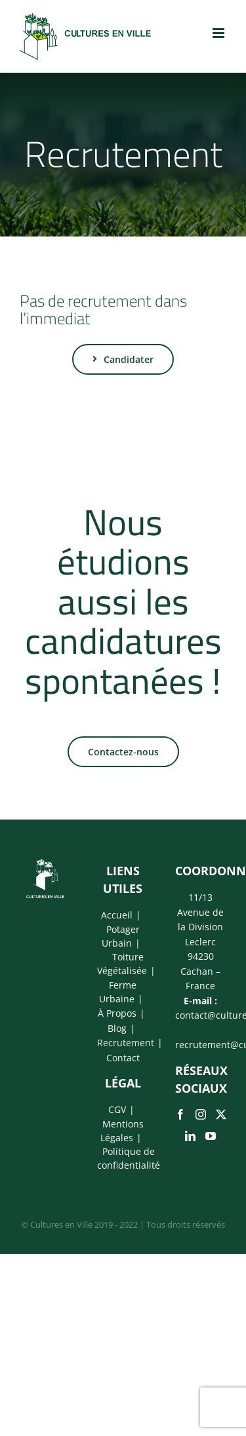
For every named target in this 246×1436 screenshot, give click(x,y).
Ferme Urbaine (117, 992)
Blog (117, 1028)
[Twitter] (221, 1114)
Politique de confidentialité (128, 1158)
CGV (117, 1109)
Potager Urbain (121, 936)
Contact (123, 1057)
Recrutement (125, 1042)
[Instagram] (200, 1114)
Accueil (117, 915)
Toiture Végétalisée (122, 964)
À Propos (117, 1013)
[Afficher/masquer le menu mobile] (219, 33)
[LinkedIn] (190, 1136)
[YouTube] (210, 1136)
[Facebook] (180, 1114)
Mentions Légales (122, 1131)
